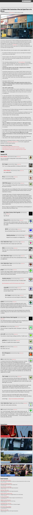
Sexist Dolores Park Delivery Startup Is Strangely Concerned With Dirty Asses (12, 497)
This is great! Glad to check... (6, 480)
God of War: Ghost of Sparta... (6, 506)
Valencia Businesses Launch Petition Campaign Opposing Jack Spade (14, 149)
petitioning (14, 44)
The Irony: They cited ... (5, 490)
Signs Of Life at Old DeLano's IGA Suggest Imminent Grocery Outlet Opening (12, 494)
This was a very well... (5, 509)
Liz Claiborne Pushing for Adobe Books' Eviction (10, 146)
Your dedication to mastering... (6, 486)
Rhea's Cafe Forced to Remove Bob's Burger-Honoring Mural (9, 491)
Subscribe (1, 1)
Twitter (3, 1)
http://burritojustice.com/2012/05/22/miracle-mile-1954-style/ (13, 283)
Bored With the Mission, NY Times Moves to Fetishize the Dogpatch (10, 504)
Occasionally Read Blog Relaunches (6, 507)
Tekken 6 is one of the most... (6, 500)
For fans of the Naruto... (5, 496)
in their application (22, 62)
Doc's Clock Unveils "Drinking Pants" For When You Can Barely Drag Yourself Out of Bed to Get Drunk (15, 481)
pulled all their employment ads (12, 141)
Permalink (18, 156)
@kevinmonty (11, 12)
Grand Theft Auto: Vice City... (6, 503)
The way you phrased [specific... (6, 483)
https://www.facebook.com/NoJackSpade (16, 398)
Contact (6, 1)
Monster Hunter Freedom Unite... (7, 493)
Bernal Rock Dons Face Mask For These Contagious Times (9, 484)
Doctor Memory (4, 156)
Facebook (4, 1)
